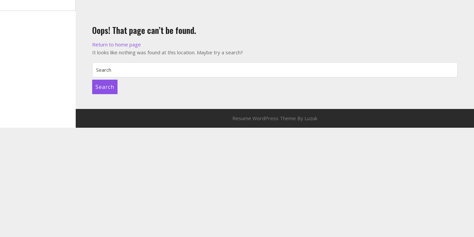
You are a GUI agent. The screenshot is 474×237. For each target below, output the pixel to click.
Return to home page (116, 44)
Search (104, 87)
